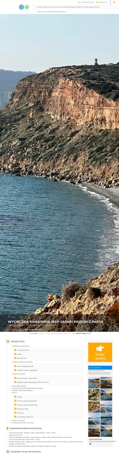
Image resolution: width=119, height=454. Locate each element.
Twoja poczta (46, 7)
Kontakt (39, 7)
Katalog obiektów (60, 11)
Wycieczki (96, 7)
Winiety (53, 7)
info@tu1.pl (102, 2)
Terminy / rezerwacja (100, 352)
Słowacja (58, 7)
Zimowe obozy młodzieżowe (46, 11)
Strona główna (34, 333)
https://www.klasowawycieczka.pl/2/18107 (102, 441)
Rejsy (91, 7)
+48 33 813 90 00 (87, 2)
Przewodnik (65, 7)
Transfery (86, 7)
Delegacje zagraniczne (76, 7)
